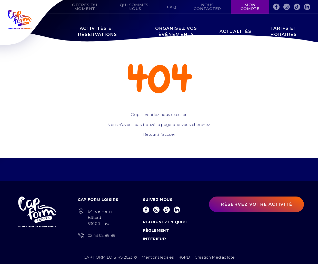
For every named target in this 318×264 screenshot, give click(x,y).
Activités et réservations (97, 31)
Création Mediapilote (215, 257)
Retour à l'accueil (159, 134)
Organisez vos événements (176, 31)
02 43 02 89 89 (101, 235)
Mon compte (250, 6)
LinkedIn (307, 6)
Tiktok (297, 6)
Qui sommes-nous (135, 6)
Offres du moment (84, 6)
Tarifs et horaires (283, 31)
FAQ (171, 6)
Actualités (235, 31)
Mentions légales (158, 257)
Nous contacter (207, 6)
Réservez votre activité (256, 204)
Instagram (286, 6)
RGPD (184, 257)
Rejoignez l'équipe (165, 221)
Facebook (276, 6)
